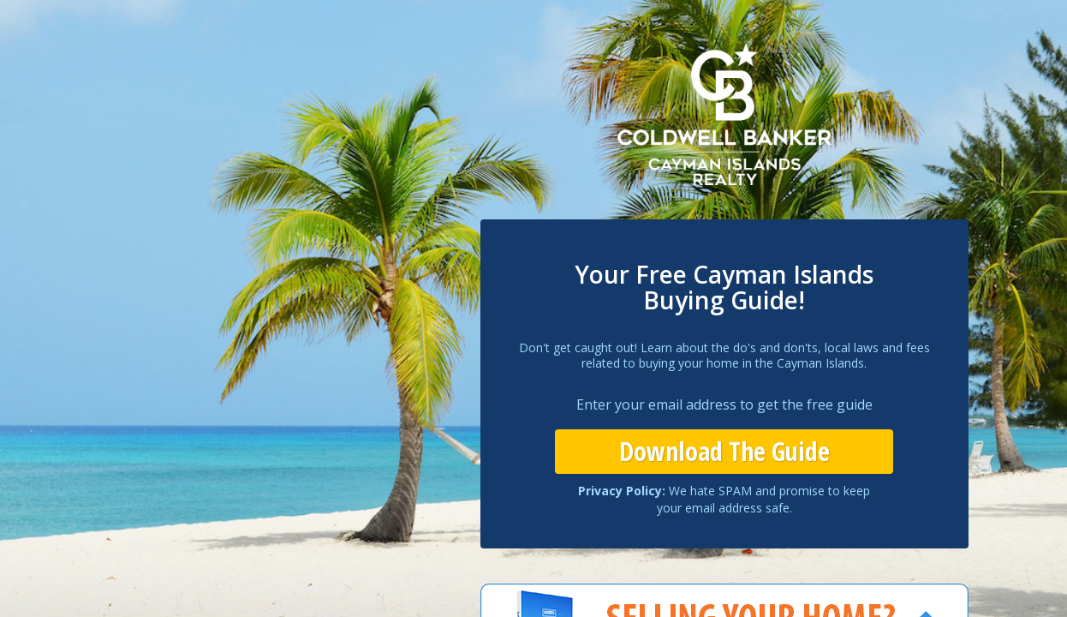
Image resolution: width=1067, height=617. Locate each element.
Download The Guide (724, 451)
